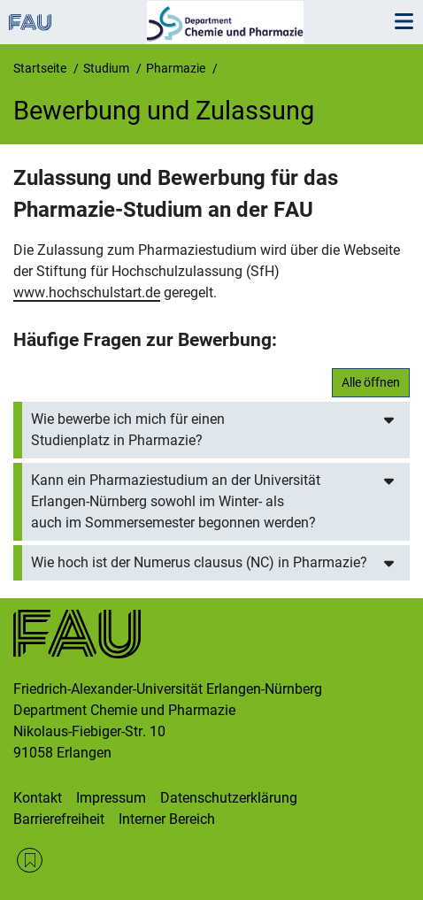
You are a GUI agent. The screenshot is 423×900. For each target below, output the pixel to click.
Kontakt (37, 797)
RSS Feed (29, 860)
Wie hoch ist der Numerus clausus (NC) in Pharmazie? (199, 562)
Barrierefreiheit (58, 819)
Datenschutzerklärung (228, 797)
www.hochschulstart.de (86, 292)
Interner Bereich (167, 819)
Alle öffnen (371, 382)
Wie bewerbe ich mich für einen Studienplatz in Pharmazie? (128, 430)
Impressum (111, 797)
